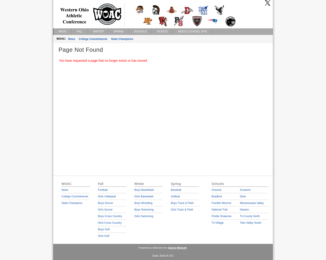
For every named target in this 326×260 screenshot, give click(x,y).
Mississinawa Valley (252, 203)
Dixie (243, 196)
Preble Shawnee (222, 216)
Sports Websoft (177, 247)
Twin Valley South (250, 222)
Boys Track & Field (182, 203)
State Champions (122, 39)
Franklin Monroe (221, 203)
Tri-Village (218, 222)
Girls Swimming (143, 216)
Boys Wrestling (143, 203)
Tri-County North (250, 216)
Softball (175, 196)
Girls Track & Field (182, 209)
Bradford (217, 196)
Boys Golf (104, 229)
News (71, 39)
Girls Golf (103, 236)
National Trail (220, 209)
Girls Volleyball (107, 196)
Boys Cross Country (110, 216)
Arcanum (245, 189)
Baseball (176, 189)
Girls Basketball (143, 196)
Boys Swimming (144, 209)
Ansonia (216, 189)
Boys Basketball (144, 189)
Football (103, 189)
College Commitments (93, 39)
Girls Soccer (105, 209)
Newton (244, 209)
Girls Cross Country (110, 222)
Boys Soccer (105, 203)
